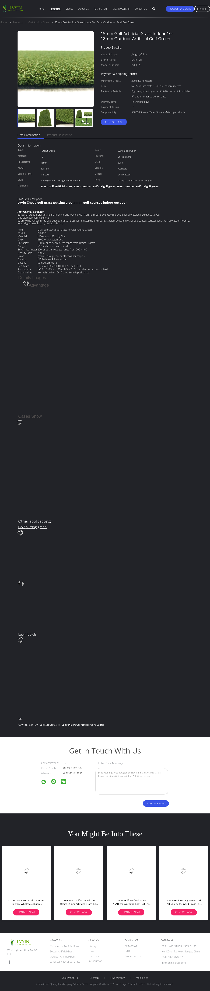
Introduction (95, 961)
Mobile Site (142, 978)
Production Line (133, 956)
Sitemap (94, 978)
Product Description (59, 135)
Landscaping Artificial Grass (65, 961)
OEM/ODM (131, 946)
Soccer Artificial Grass (62, 951)
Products (55, 8)
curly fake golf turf (28, 724)
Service (92, 951)
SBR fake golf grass (50, 724)
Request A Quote (180, 8)
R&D (127, 951)
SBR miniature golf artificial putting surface (83, 724)
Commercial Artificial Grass (64, 946)
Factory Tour (101, 8)
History (92, 946)
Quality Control (121, 8)
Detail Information (29, 135)
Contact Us (141, 8)
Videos (69, 8)
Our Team (94, 956)
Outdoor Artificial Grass (63, 956)
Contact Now (113, 122)
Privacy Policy (117, 978)
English (202, 9)
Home (41, 8)
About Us (83, 8)
